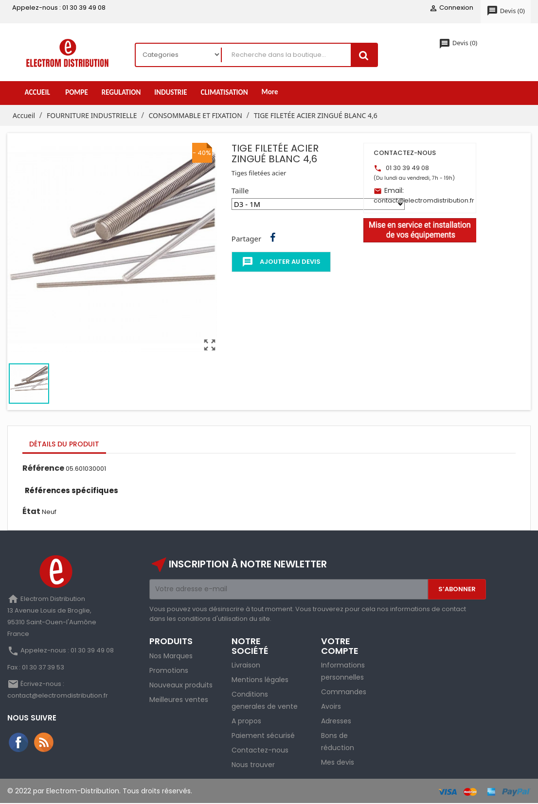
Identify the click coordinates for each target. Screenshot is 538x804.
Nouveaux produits (181, 685)
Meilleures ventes (178, 699)
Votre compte (340, 646)
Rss (44, 742)
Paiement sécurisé (263, 736)
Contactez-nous (260, 750)
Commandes (343, 692)
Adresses (336, 721)
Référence (43, 469)
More (270, 92)
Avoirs (331, 707)
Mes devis (337, 763)
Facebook (19, 742)
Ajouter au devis (281, 262)
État (31, 511)
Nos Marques (171, 656)
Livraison (246, 665)
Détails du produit (64, 444)
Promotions (168, 670)
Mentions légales (260, 680)
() (505, 11)
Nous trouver (253, 765)
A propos (246, 721)
